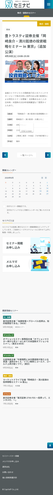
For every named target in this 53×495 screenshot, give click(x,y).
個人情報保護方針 (9, 477)
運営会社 (6, 466)
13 (47, 188)
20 (47, 191)
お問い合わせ (7, 472)
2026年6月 (9, 177)
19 (40, 191)
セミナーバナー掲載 (10, 455)
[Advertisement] (19, 289)
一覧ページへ (26, 155)
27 (47, 194)
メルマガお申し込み (10, 461)
